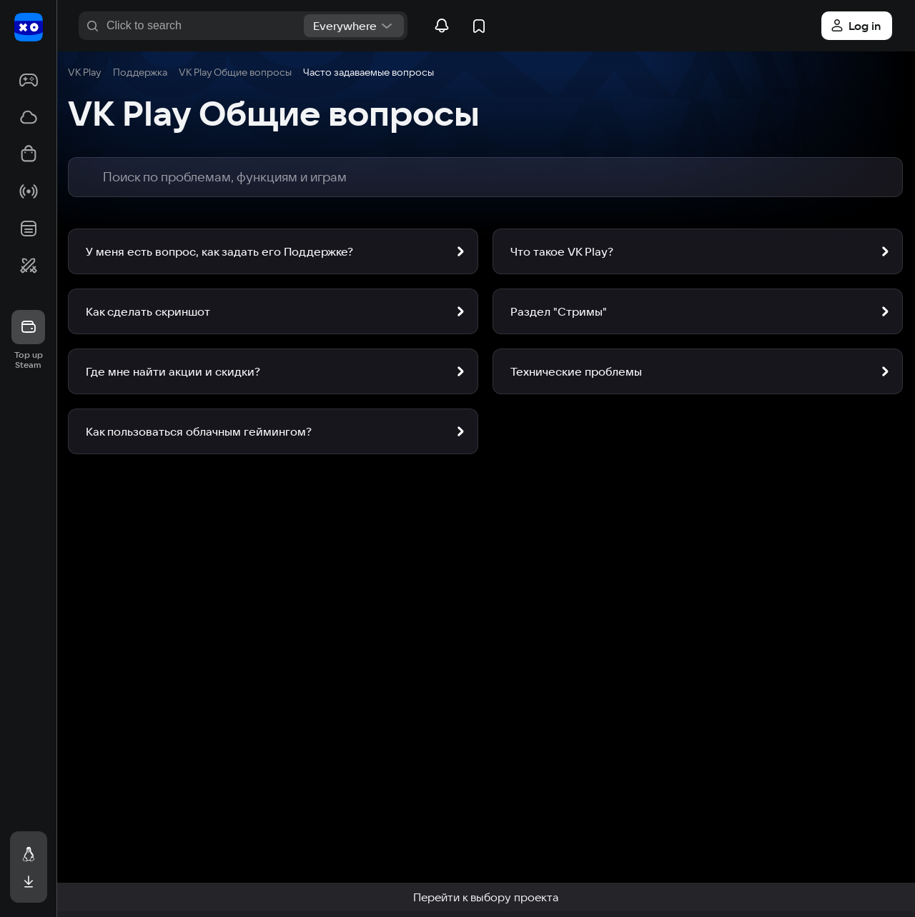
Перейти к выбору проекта (485, 897)
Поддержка (140, 72)
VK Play (85, 72)
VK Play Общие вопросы (235, 72)
